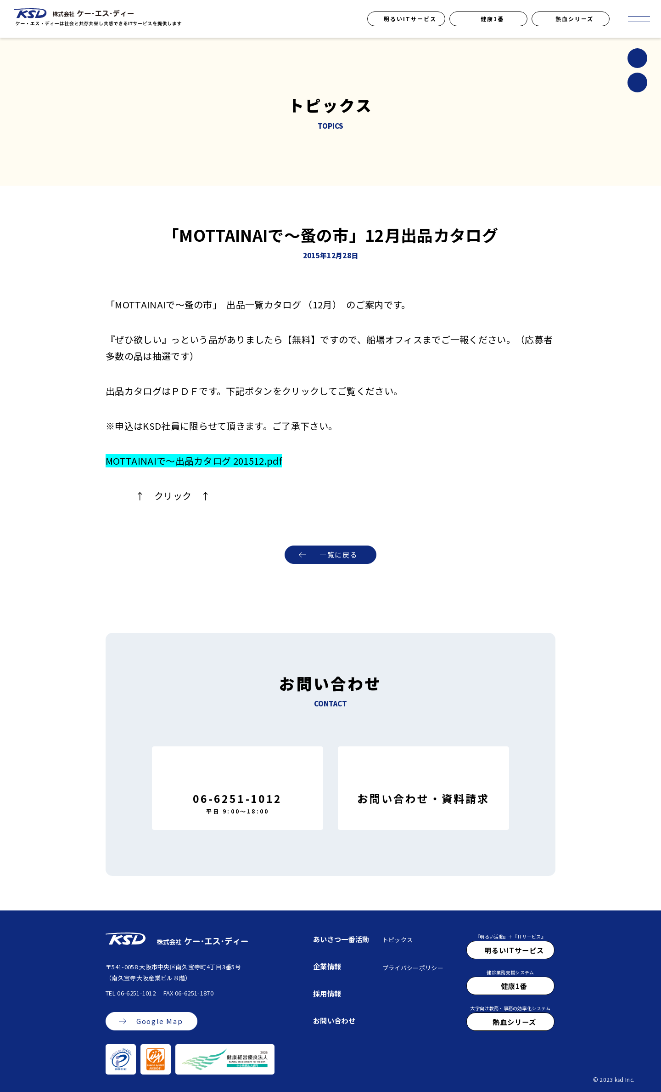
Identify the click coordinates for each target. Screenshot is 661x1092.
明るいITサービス (410, 19)
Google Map (159, 1021)
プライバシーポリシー (412, 967)
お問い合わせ (334, 1020)
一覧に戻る (338, 555)
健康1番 (492, 19)
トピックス (397, 939)
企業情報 (327, 966)
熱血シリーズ (574, 19)
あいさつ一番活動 (341, 939)
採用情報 (327, 993)
